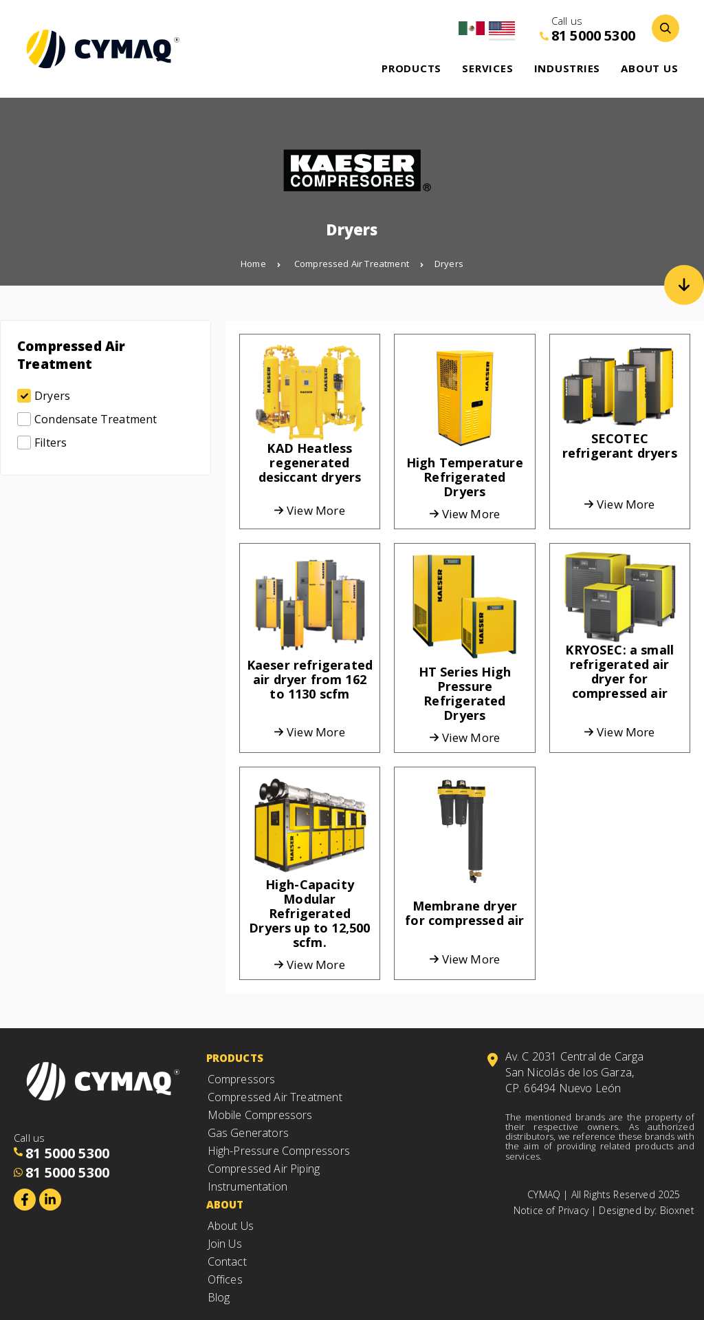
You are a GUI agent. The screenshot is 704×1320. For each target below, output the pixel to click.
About (225, 1204)
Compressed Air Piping (264, 1168)
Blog (219, 1297)
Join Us (225, 1243)
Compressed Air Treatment (359, 263)
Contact (227, 1261)
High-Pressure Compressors (279, 1150)
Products (234, 1058)
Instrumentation (248, 1186)
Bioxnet (677, 1210)
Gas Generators (248, 1132)
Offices (225, 1279)
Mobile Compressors (260, 1114)
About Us (232, 1225)
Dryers (448, 263)
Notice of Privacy (551, 1210)
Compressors (242, 1079)
